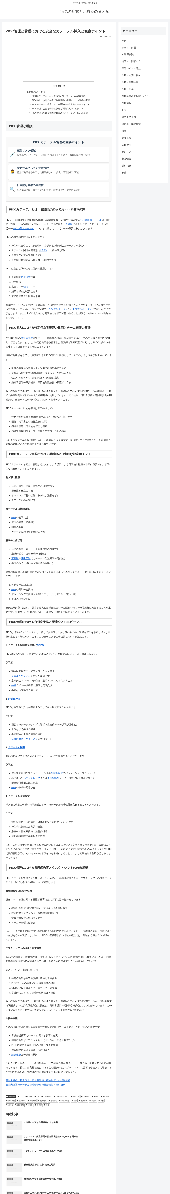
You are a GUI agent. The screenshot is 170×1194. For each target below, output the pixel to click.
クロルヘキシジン (21, 676)
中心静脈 (105, 1097)
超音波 (38, 1106)
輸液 (25, 287)
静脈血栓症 (14, 699)
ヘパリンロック (31, 778)
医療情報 (10, 1097)
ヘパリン (75, 1097)
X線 (37, 1097)
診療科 (29, 1106)
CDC (20, 1097)
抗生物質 (26, 278)
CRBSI (43, 251)
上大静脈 (68, 225)
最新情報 (53, 1101)
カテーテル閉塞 (16, 748)
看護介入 (83, 1101)
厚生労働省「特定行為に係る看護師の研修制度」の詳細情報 (38, 1081)
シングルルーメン (58, 310)
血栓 (101, 1101)
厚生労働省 (27, 339)
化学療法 (21, 1101)
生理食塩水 (57, 774)
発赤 (74, 1101)
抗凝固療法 (17, 739)
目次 (54, 86)
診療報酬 (16, 1055)
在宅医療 (32, 1101)
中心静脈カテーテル (91, 220)
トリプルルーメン (82, 310)
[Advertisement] (59, 58)
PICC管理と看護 (37, 92)
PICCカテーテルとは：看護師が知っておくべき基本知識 (59, 96)
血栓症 (9, 1106)
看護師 (93, 1101)
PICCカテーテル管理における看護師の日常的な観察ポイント (61, 105)
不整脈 (15, 559)
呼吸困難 (26, 559)
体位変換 (10, 1101)
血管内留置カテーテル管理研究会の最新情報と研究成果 (35, 1085)
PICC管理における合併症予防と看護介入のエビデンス (58, 109)
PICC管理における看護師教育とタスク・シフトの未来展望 (60, 113)
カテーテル (46, 1097)
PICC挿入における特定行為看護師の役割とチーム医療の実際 (61, 100)
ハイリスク (32, 739)
